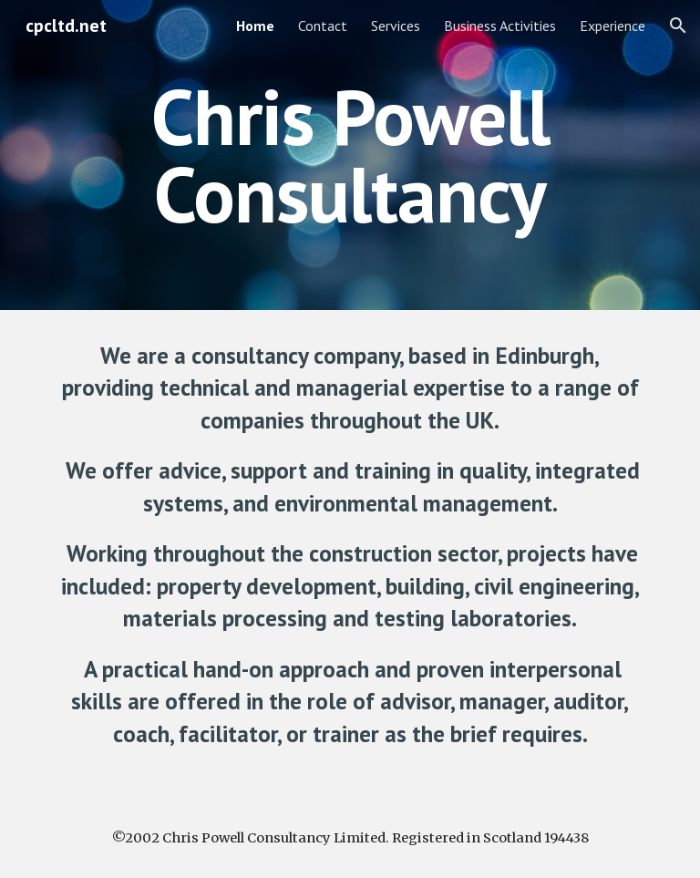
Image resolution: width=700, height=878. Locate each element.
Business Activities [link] (500, 25)
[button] (678, 25)
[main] (349, 155)
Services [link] (395, 25)
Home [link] (255, 25)
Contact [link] (322, 25)
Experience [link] (612, 25)
